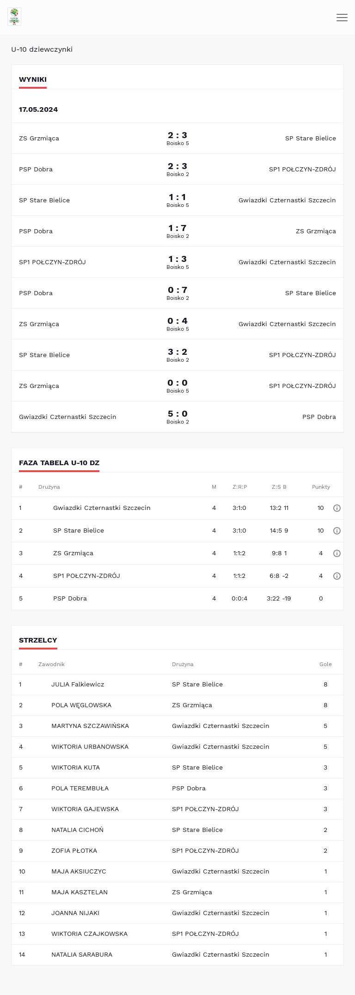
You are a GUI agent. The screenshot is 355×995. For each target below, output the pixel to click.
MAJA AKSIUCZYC (78, 871)
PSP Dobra (36, 169)
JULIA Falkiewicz (77, 684)
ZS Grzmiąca (39, 138)
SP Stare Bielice (310, 138)
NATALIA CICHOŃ (77, 829)
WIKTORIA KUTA (75, 767)
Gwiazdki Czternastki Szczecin (287, 200)
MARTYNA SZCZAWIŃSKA (90, 725)
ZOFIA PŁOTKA (74, 850)
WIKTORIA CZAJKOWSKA (89, 933)
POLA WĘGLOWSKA (81, 705)
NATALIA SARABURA (81, 954)
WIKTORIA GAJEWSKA (85, 809)
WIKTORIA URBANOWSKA (90, 746)
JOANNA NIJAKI (75, 912)
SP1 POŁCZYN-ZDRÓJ (302, 169)
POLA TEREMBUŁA (80, 788)
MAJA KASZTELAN (79, 892)
